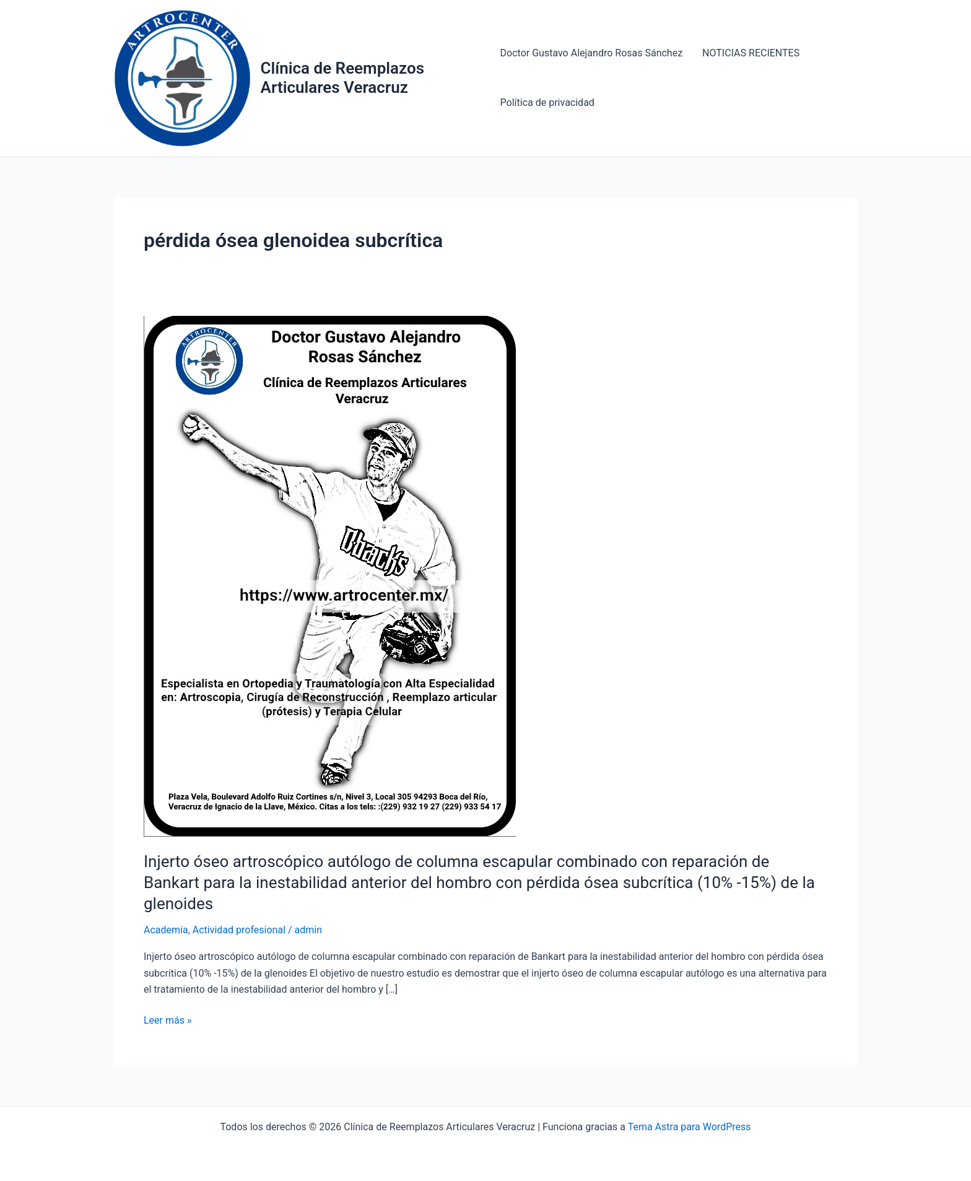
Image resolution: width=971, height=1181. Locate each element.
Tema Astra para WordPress (689, 1127)
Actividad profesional (239, 930)
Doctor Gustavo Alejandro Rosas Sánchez (591, 53)
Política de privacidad (547, 102)
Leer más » (167, 1019)
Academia (166, 930)
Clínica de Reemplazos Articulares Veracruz (343, 78)
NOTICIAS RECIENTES (750, 53)
